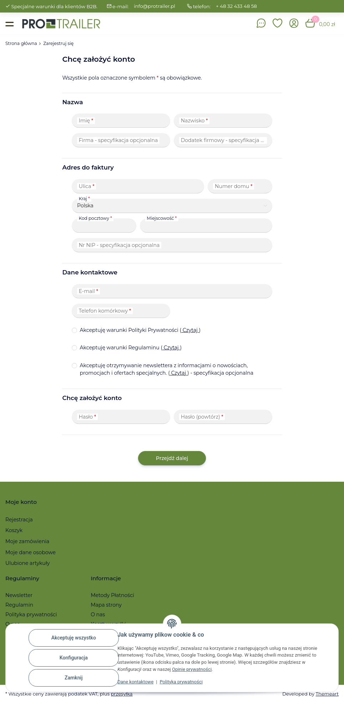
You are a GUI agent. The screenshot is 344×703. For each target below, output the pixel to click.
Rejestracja (19, 519)
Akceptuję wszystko (73, 638)
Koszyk (13, 530)
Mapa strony (106, 605)
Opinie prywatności (192, 669)
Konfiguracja (74, 658)
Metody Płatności (112, 595)
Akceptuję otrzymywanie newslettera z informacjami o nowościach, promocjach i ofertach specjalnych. (166, 369)
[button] (277, 24)
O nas (98, 614)
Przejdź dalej (172, 458)
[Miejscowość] (206, 225)
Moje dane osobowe (30, 552)
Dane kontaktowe (135, 681)
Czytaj (190, 330)
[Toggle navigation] (9, 24)
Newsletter (18, 595)
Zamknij (74, 678)
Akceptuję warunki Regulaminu (131, 347)
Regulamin (19, 605)
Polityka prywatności (181, 681)
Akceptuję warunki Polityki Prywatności (140, 330)
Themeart (327, 694)
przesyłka (121, 694)
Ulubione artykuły (27, 563)
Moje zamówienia (27, 541)
